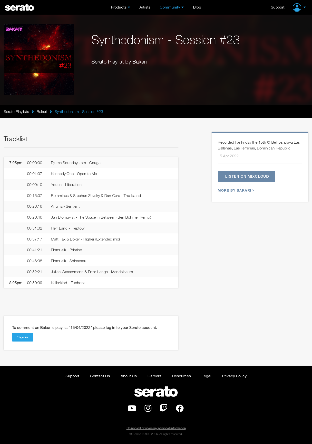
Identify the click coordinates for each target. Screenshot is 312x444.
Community (170, 7)
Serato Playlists (16, 111)
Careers (154, 375)
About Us (129, 375)
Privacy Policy (234, 375)
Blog (197, 7)
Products (119, 7)
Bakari (42, 111)
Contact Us (100, 375)
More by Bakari (235, 190)
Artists (144, 7)
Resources (181, 375)
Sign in (22, 337)
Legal (206, 375)
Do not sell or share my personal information (156, 428)
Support (277, 7)
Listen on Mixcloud (247, 176)
